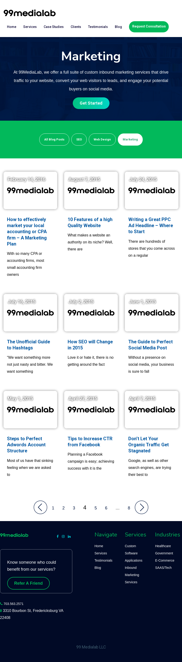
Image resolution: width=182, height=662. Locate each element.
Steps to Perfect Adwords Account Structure (26, 445)
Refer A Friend (28, 583)
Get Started (91, 103)
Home (11, 27)
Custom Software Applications (133, 553)
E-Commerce (164, 560)
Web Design (102, 139)
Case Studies (54, 27)
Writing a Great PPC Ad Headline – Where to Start (150, 226)
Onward (141, 507)
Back (40, 507)
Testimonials (98, 27)
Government (164, 553)
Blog (118, 27)
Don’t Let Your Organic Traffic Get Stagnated (148, 445)
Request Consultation (149, 26)
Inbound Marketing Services (132, 575)
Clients (76, 27)
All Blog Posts (54, 139)
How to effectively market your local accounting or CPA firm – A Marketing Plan (27, 232)
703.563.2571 (13, 604)
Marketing (130, 139)
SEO (79, 139)
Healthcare (163, 546)
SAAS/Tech (163, 568)
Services (30, 27)
